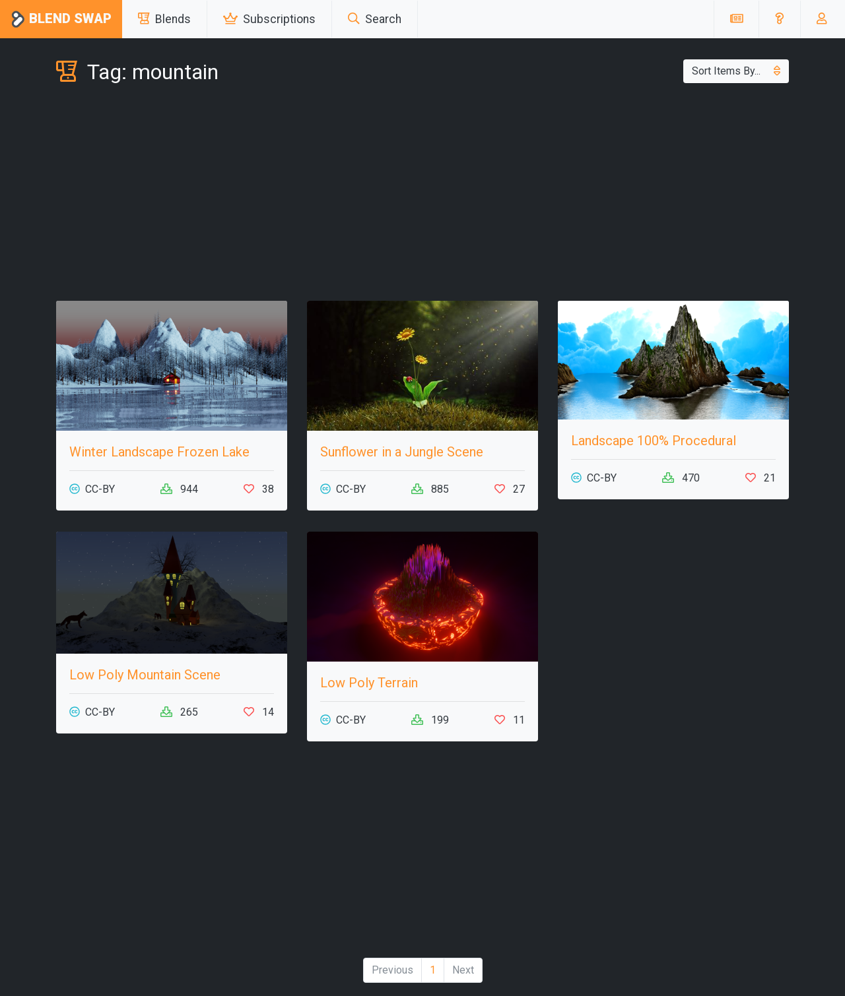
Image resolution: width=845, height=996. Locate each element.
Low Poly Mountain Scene (144, 675)
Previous (392, 970)
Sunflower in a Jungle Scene (401, 452)
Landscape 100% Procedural (653, 441)
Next (463, 970)
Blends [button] (164, 19)
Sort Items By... (736, 71)
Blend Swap (61, 19)
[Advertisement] (422, 195)
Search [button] (374, 19)
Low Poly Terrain (369, 683)
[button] (779, 19)
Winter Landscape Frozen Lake (159, 452)
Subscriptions (269, 19)
